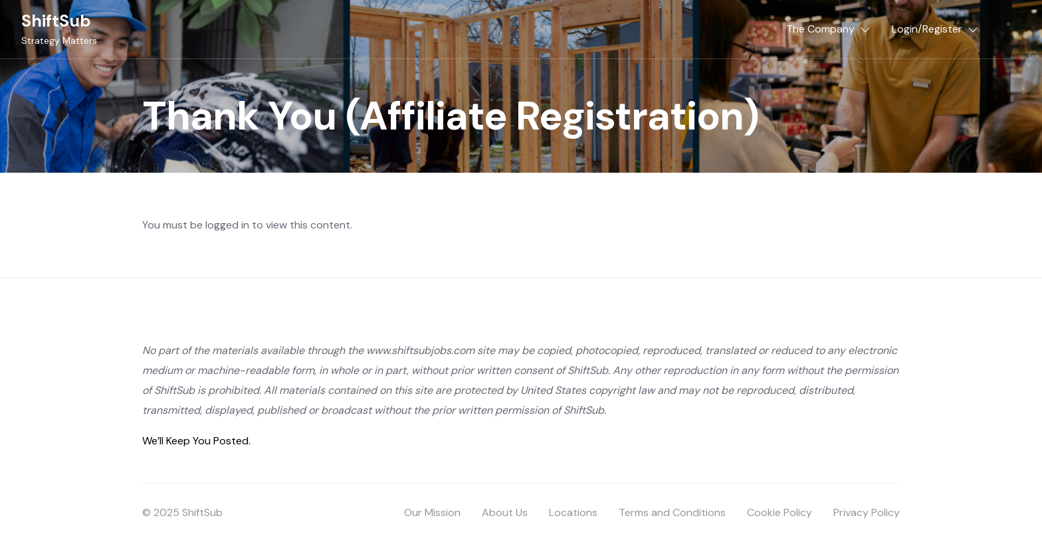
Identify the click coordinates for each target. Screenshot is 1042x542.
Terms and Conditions (672, 512)
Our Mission (432, 512)
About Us (505, 512)
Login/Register (927, 29)
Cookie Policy (779, 512)
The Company (820, 29)
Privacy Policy (866, 512)
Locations (573, 512)
